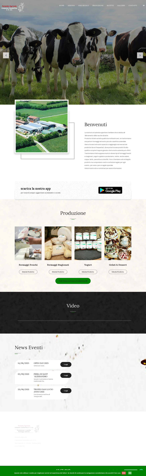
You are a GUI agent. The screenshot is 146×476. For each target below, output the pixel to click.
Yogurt (88, 265)
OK (130, 473)
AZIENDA (71, 5)
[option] (43, 380)
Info (123, 473)
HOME (61, 5)
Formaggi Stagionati (58, 265)
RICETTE (110, 5)
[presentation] (6, 55)
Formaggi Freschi (28, 265)
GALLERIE (121, 5)
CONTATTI (132, 5)
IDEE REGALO (83, 5)
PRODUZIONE (97, 5)
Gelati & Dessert (118, 265)
